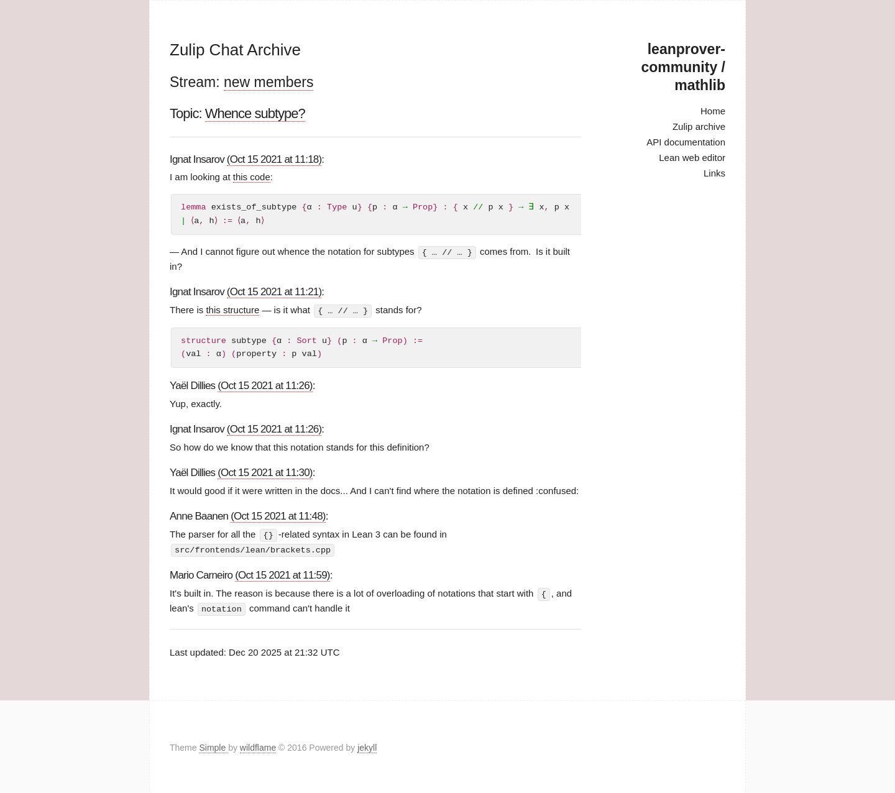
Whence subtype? (255, 113)
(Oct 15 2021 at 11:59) (282, 574)
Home (712, 111)
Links (714, 173)
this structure (232, 310)
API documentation (685, 142)
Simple (213, 746)
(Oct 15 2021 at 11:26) (265, 385)
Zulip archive (698, 126)
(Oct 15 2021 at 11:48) (278, 515)
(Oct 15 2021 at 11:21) (274, 292)
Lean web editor (692, 157)
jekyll (367, 746)
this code (251, 177)
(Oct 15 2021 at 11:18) (274, 159)
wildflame (258, 746)
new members (268, 82)
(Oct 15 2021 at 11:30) (265, 472)
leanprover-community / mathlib (683, 67)
